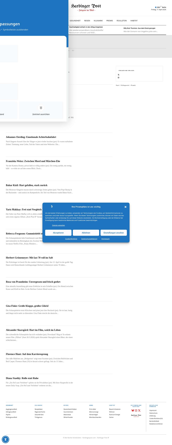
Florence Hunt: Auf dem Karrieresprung (27, 354)
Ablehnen (86, 232)
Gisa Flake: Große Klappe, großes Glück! (27, 306)
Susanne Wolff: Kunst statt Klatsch (24, 64)
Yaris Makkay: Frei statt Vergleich (24, 209)
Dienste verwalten (58, 225)
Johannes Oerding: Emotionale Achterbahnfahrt (31, 137)
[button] (125, 207)
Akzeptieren (58, 232)
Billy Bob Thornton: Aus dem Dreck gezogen (139, 28)
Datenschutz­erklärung (89, 239)
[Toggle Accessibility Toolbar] (5, 439)
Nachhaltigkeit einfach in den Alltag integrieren (86, 27)
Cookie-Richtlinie (71, 239)
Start (117, 88)
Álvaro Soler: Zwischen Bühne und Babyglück (31, 27)
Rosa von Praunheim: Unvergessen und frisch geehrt (33, 281)
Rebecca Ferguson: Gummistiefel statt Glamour (30, 233)
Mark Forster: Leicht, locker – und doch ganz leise (32, 113)
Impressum (105, 239)
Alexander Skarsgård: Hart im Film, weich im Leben (33, 330)
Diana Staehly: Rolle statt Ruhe (22, 378)
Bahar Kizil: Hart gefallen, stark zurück (26, 185)
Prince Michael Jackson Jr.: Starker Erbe (27, 89)
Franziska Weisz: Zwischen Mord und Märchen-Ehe (33, 161)
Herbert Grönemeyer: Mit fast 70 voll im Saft (29, 257)
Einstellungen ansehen (114, 232)
